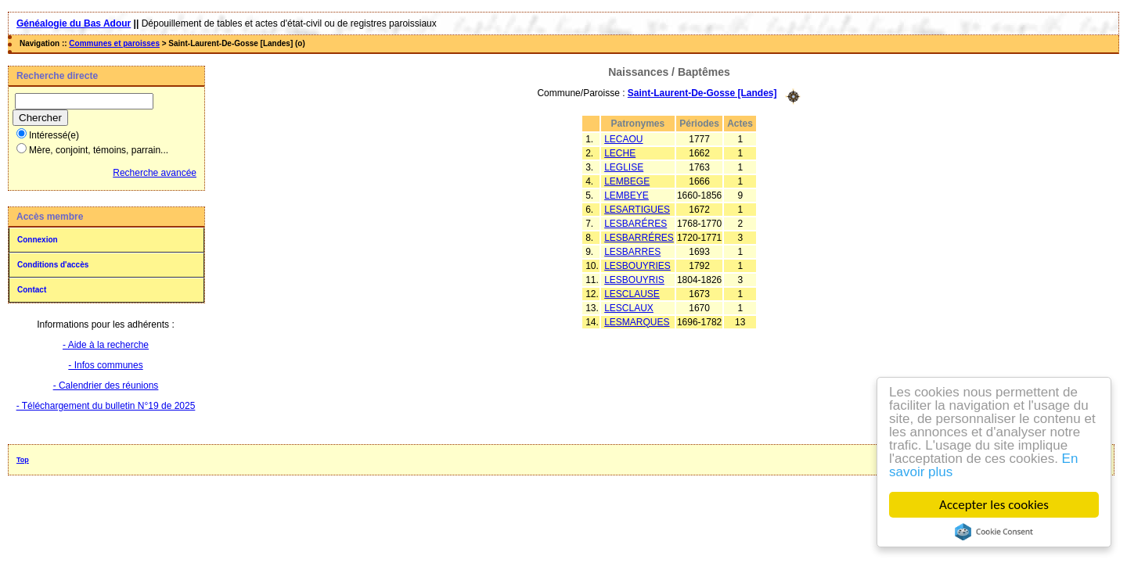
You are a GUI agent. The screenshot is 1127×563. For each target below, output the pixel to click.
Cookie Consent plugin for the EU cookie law (994, 531)
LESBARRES (632, 251)
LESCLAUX (629, 308)
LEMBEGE (627, 181)
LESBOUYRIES (637, 265)
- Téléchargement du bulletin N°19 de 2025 (106, 405)
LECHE (620, 153)
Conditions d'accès (52, 264)
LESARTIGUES (637, 209)
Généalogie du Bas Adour (73, 23)
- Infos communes (105, 365)
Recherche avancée (154, 172)
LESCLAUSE (632, 294)
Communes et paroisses (114, 43)
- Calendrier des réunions (106, 385)
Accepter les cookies (994, 505)
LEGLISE (623, 167)
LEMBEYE (626, 195)
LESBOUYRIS (634, 279)
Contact (31, 289)
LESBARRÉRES (639, 237)
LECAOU (623, 139)
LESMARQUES (636, 322)
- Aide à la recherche (106, 344)
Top (22, 460)
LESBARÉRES (635, 223)
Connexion (37, 239)
